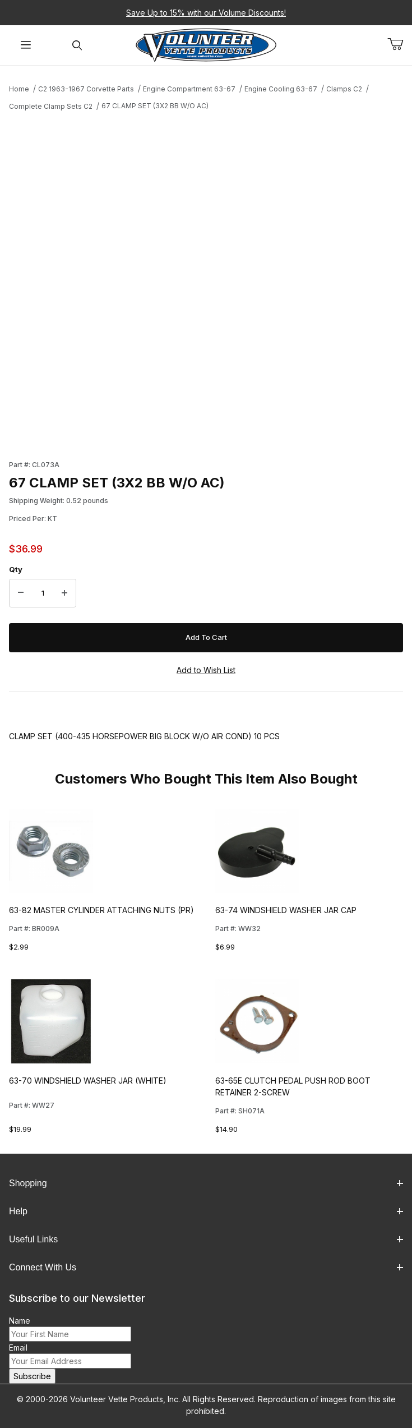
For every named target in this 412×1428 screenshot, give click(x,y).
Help (206, 1211)
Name (19, 1320)
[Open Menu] (26, 45)
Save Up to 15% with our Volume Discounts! (206, 12)
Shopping (206, 1183)
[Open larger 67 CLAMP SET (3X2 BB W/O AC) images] (206, 282)
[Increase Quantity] (64, 593)
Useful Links (206, 1239)
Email (18, 1347)
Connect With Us (206, 1267)
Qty (15, 569)
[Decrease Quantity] (21, 593)
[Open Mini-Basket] (399, 44)
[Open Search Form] (77, 45)
